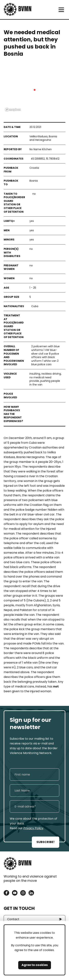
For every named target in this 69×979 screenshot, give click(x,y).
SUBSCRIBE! (45, 842)
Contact (13, 919)
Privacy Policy (33, 828)
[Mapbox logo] (13, 110)
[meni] (61, 10)
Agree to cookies (35, 965)
